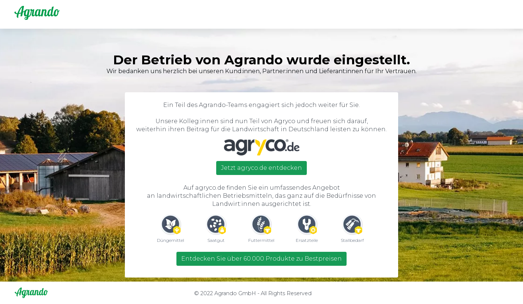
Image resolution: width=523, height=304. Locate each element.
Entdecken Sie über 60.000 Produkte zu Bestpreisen (261, 258)
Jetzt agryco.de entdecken (261, 167)
